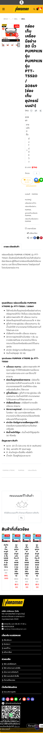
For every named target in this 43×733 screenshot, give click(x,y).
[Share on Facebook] (34, 237)
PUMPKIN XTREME (9, 470)
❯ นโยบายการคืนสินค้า (10, 672)
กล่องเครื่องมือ (32, 470)
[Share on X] (38, 237)
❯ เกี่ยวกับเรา (7, 640)
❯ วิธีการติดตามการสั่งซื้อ (11, 668)
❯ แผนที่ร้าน (6, 648)
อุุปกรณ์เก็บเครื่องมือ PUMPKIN (31, 214)
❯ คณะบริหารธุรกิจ (9, 691)
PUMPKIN (35, 194)
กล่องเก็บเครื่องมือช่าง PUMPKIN (31, 220)
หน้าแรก (6, 19)
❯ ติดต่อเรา (6, 644)
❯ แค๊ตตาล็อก (7, 652)
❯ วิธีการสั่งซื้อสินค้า (9, 664)
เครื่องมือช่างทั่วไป (30, 203)
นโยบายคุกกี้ (6, 726)
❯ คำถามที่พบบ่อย (8, 680)
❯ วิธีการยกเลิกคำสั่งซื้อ (10, 676)
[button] (34, 9)
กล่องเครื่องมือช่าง (30, 206)
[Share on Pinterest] (41, 237)
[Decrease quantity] (33, 173)
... (10, 19)
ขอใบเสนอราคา (31, 185)
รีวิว (21, 518)
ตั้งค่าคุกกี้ (31, 723)
